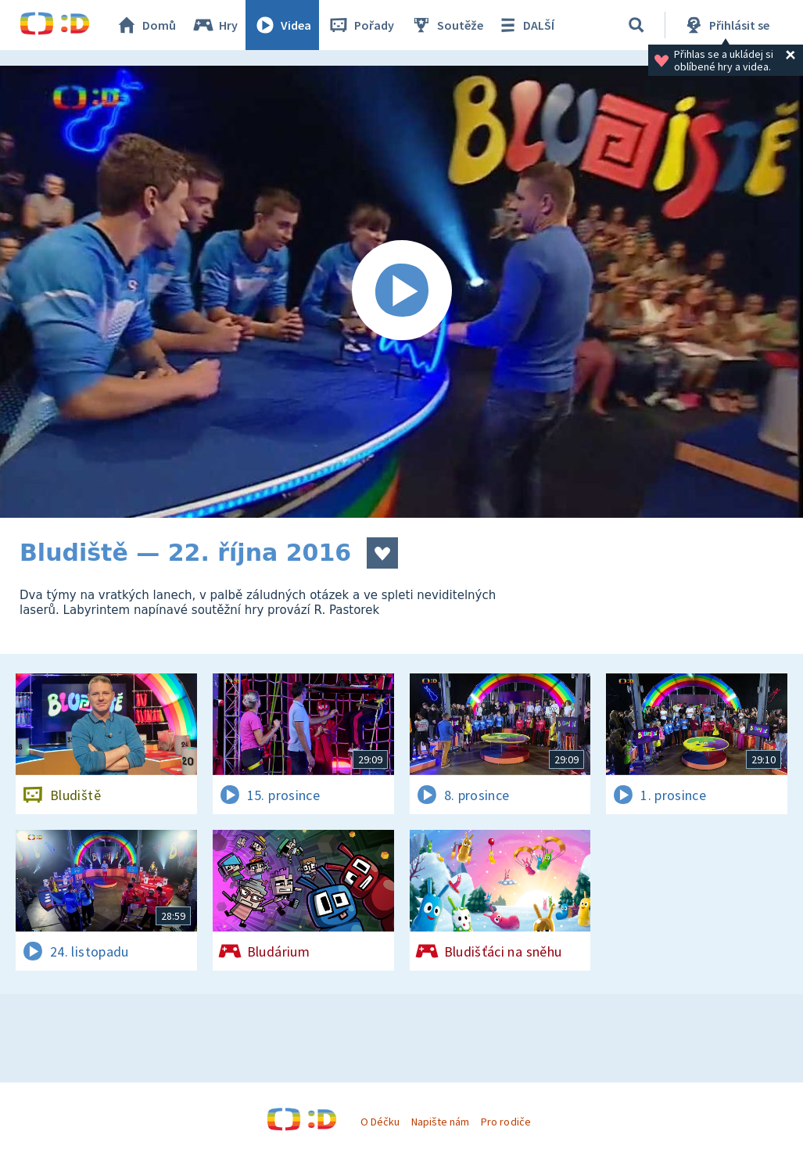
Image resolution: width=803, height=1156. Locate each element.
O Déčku (380, 1122)
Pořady (360, 25)
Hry (215, 25)
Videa (282, 25)
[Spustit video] (401, 292)
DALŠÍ (525, 25)
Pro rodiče (505, 1122)
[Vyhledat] (636, 25)
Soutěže (446, 25)
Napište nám (440, 1122)
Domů (145, 25)
